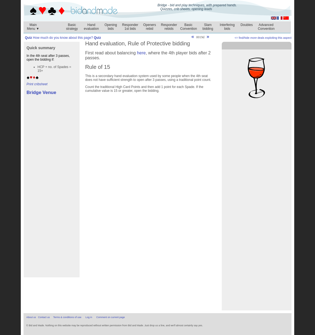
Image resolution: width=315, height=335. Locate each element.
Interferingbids (227, 27)
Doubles (247, 25)
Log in (89, 317)
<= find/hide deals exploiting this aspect (263, 37)
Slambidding (207, 27)
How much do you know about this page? (63, 38)
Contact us (44, 317)
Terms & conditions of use (67, 317)
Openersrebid (149, 27)
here (141, 53)
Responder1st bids (130, 27)
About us (31, 317)
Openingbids (110, 27)
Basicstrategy (72, 27)
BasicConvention (188, 27)
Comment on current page (110, 317)
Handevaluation (91, 27)
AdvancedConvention (266, 27)
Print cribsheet (37, 84)
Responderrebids (169, 27)
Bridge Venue (41, 92)
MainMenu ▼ (33, 25)
